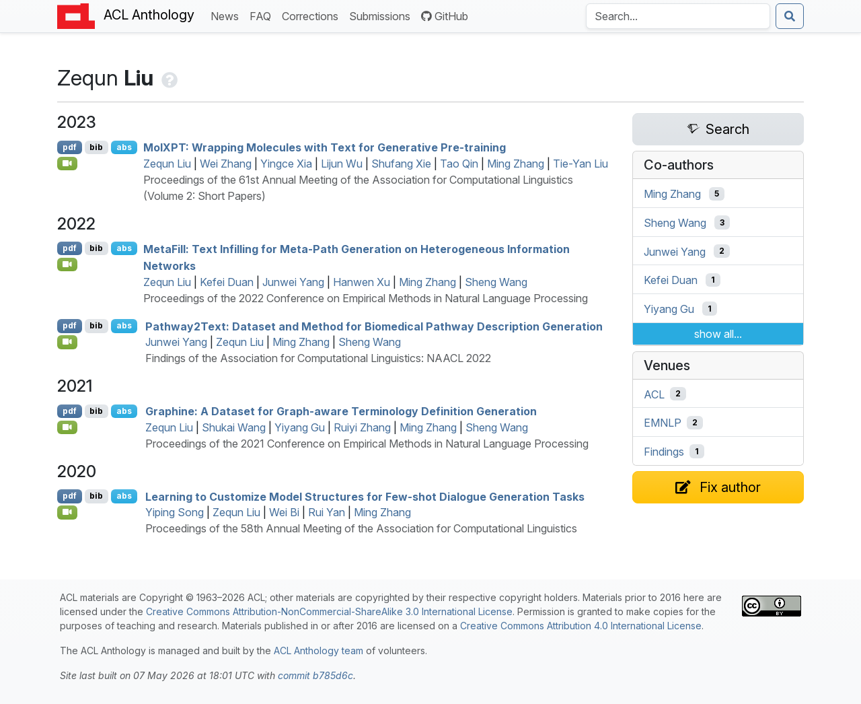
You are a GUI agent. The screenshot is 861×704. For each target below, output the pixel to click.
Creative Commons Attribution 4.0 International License (581, 625)
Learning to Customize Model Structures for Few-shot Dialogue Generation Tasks (365, 496)
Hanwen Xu (361, 282)
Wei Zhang (226, 163)
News (227, 15)
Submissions (382, 15)
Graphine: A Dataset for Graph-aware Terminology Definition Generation (341, 411)
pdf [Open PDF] (70, 147)
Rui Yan (326, 512)
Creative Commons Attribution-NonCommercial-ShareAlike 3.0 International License (329, 611)
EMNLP (662, 422)
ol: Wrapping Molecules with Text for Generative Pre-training (324, 147)
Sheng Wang (496, 282)
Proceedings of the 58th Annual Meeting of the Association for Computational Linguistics (361, 528)
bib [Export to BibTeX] (96, 147)
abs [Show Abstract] (124, 147)
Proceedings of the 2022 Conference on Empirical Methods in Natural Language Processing (365, 298)
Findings (664, 451)
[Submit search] (790, 16)
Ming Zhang (515, 163)
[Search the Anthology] (678, 16)
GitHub (444, 16)
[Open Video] (67, 163)
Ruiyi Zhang (362, 427)
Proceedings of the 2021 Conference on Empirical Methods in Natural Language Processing (367, 443)
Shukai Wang (234, 427)
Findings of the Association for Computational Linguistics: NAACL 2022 (318, 358)
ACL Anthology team (318, 650)
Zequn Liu (167, 163)
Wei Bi (284, 512)
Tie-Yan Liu (580, 163)
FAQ (263, 15)
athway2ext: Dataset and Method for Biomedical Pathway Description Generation (374, 325)
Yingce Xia (286, 163)
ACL (654, 393)
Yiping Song (174, 512)
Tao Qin (459, 163)
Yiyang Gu (299, 427)
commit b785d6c (315, 675)
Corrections (313, 15)
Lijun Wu (342, 163)
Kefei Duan (227, 282)
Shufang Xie (401, 163)
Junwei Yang (293, 282)
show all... (718, 334)
